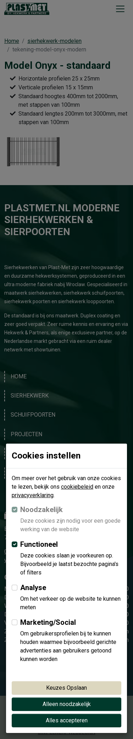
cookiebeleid (77, 486)
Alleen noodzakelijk (67, 704)
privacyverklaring (33, 495)
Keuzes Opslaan (66, 687)
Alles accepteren (67, 720)
